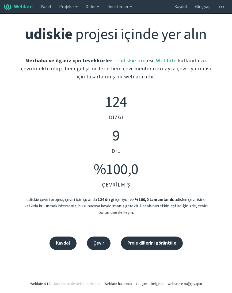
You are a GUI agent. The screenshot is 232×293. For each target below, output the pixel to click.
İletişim (141, 284)
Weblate (18, 6)
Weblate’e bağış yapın (185, 284)
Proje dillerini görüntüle (151, 243)
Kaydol (180, 7)
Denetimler (119, 7)
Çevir (98, 243)
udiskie (127, 60)
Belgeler (157, 284)
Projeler (68, 7)
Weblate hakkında (118, 284)
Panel (46, 7)
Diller (92, 7)
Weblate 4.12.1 (41, 284)
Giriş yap (203, 7)
